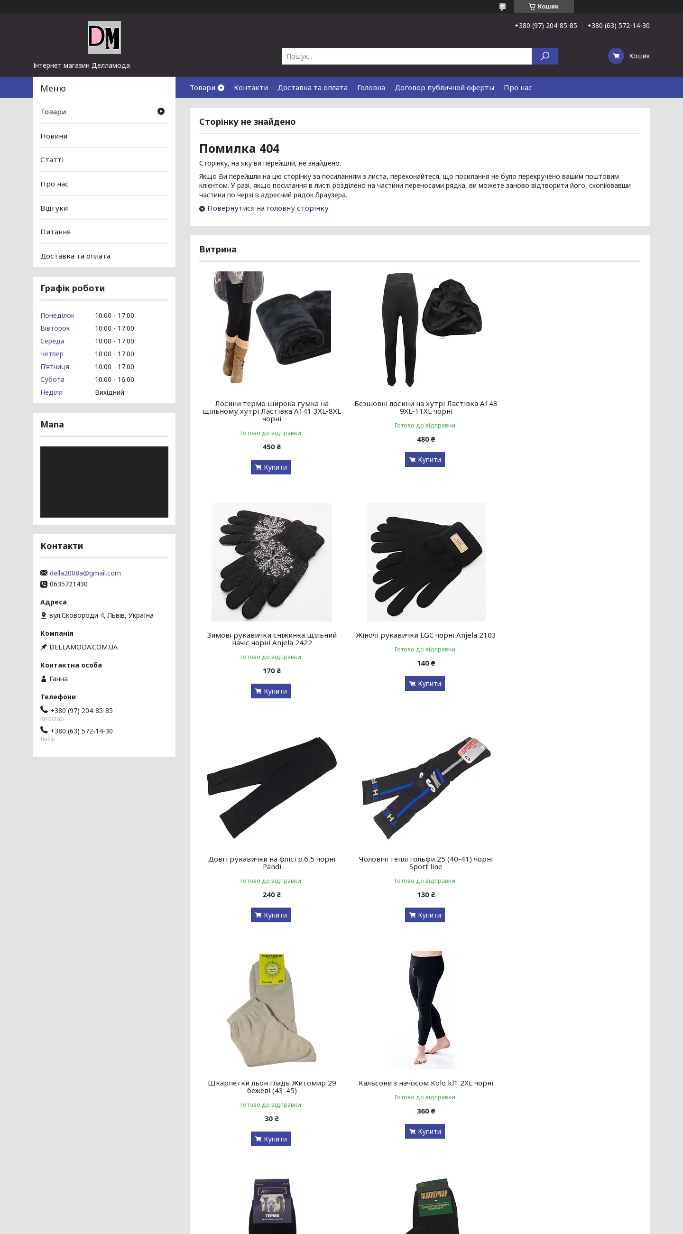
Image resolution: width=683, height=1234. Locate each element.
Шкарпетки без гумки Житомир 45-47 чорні (270, 1086)
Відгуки (54, 207)
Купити (273, 467)
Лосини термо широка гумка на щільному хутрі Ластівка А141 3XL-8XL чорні (270, 410)
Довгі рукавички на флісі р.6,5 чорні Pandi (419, 638)
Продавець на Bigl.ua (341, 1216)
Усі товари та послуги (596, 1174)
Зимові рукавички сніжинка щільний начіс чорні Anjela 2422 (570, 407)
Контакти (251, 87)
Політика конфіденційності (412, 1225)
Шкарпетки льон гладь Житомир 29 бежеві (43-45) (269, 862)
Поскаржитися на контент (334, 1225)
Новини (53, 135)
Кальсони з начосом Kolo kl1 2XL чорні (419, 859)
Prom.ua (387, 1208)
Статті (52, 159)
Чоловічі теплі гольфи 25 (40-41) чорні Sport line (570, 638)
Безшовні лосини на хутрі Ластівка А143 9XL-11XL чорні (419, 407)
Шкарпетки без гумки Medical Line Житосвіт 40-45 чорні (419, 1086)
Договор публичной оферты (444, 87)
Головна (371, 87)
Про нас (518, 87)
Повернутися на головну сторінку (268, 208)
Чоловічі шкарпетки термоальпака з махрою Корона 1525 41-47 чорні (569, 862)
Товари (202, 87)
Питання (55, 231)
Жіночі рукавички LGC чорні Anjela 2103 (270, 635)
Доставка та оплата (312, 87)
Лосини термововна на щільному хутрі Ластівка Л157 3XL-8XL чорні (570, 1086)
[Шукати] (545, 56)
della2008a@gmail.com (85, 573)
